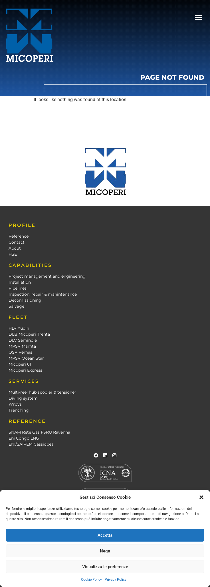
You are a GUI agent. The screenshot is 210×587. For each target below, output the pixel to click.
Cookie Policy (91, 580)
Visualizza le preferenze (105, 566)
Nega (105, 551)
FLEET (18, 317)
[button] (201, 497)
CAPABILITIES (30, 265)
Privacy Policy (115, 580)
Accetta (105, 535)
